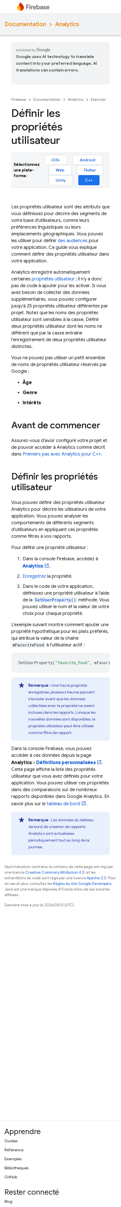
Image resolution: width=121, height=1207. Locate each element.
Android (87, 159)
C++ (89, 180)
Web (60, 170)
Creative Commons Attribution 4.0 (55, 872)
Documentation (25, 24)
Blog (8, 1201)
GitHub (11, 1176)
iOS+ (55, 159)
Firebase (18, 99)
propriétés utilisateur (53, 279)
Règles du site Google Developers (82, 883)
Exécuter (98, 99)
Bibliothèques (17, 1167)
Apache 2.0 (96, 878)
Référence (14, 1149)
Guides (11, 1140)
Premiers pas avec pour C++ (62, 454)
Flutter (90, 170)
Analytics (67, 24)
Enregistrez (34, 576)
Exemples (13, 1158)
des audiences (73, 241)
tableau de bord (63, 804)
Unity (61, 180)
